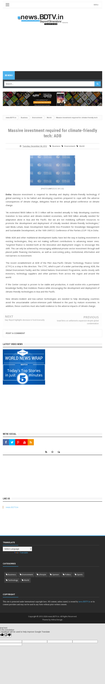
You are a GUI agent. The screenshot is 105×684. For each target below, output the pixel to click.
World (81, 146)
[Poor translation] (7, 635)
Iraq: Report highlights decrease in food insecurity (25, 320)
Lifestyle (42, 574)
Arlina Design (56, 619)
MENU (96, 5)
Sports (80, 574)
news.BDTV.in (12, 507)
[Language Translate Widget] (17, 549)
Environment (69, 146)
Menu (9, 75)
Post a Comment (15, 333)
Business (56, 146)
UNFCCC (51, 188)
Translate (21, 552)
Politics (68, 574)
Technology (13, 580)
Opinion (55, 574)
